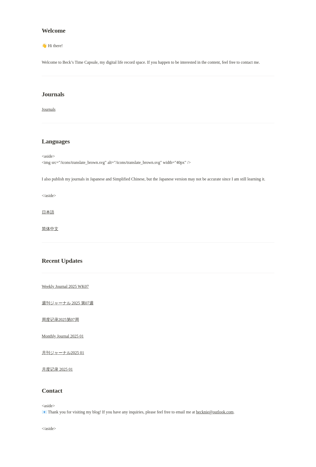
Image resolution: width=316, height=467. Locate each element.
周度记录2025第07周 (60, 319)
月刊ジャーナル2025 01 (63, 353)
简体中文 (50, 229)
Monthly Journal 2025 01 (63, 336)
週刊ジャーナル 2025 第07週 (68, 303)
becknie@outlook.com (215, 412)
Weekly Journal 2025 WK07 (65, 286)
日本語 (48, 212)
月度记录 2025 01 (57, 369)
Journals (49, 109)
